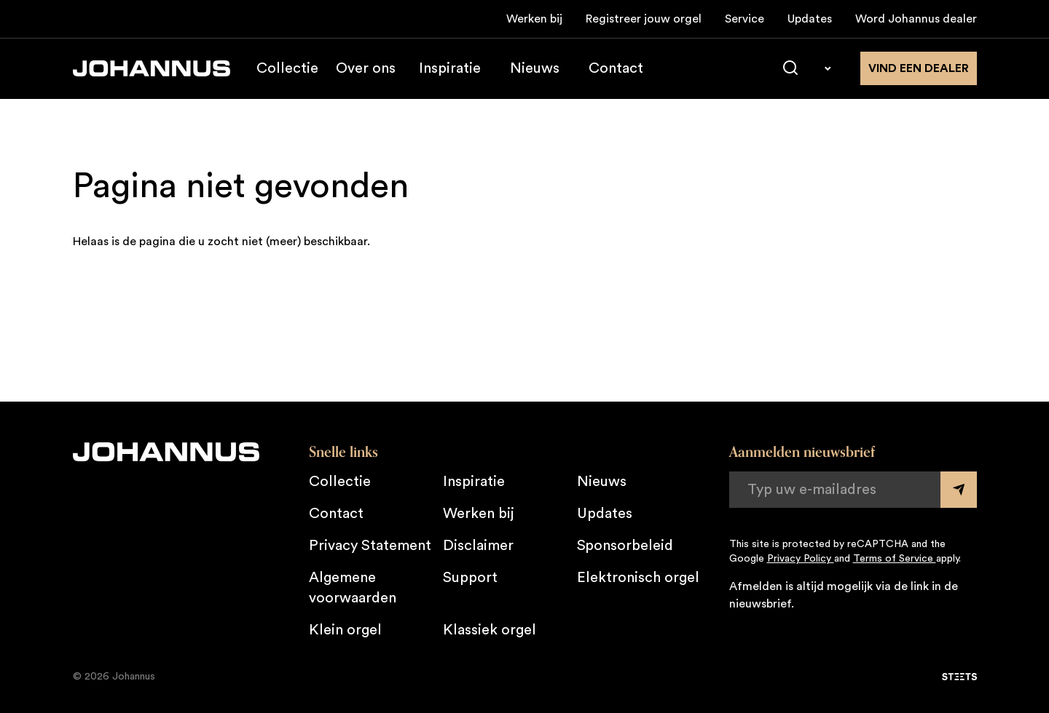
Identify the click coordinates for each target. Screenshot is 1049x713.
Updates (809, 19)
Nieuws (534, 68)
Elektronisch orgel (638, 577)
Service (744, 19)
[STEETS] (959, 676)
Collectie (287, 68)
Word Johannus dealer (916, 19)
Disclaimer (478, 545)
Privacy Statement (370, 545)
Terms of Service (894, 559)
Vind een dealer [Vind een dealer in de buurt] (918, 68)
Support (470, 577)
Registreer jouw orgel (644, 19)
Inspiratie (450, 68)
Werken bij (534, 19)
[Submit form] (958, 489)
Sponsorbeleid (625, 545)
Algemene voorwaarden (352, 587)
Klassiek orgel (489, 630)
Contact (616, 68)
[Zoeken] (790, 68)
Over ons (366, 68)
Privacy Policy (800, 559)
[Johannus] (151, 68)
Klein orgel (345, 630)
